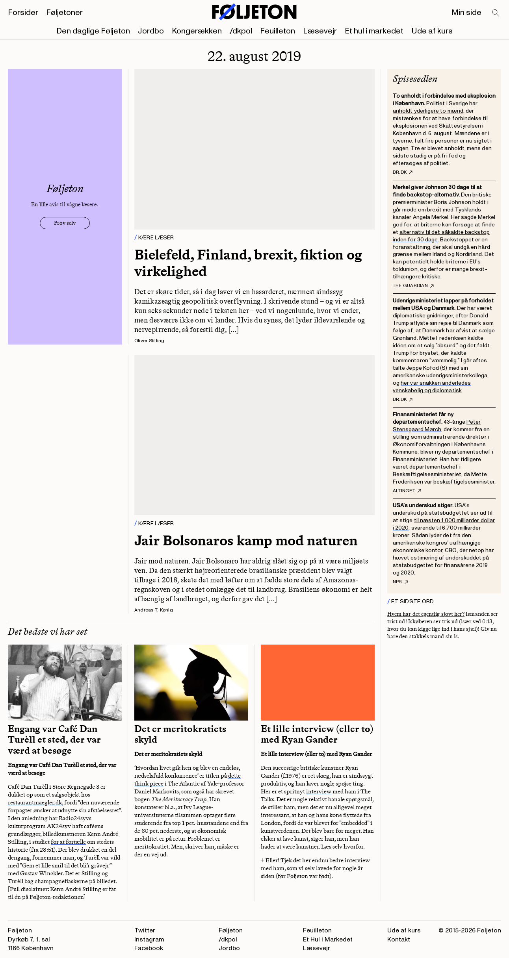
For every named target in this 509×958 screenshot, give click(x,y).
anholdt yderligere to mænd (428, 111)
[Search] (496, 13)
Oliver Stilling (149, 340)
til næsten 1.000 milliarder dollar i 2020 (444, 524)
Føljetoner (64, 12)
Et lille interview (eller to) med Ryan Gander (317, 734)
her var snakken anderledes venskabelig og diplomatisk (432, 386)
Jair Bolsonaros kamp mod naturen (246, 540)
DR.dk (402, 172)
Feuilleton (277, 31)
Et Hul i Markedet (328, 939)
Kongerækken (197, 31)
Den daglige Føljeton (93, 31)
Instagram (149, 939)
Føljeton (231, 930)
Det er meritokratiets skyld (180, 734)
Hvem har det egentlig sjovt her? (425, 614)
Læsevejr (320, 31)
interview (318, 791)
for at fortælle (68, 841)
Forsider (23, 12)
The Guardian (413, 286)
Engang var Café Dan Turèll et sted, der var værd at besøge (54, 739)
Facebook (148, 948)
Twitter (144, 930)
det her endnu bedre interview (331, 860)
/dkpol (241, 31)
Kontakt (398, 939)
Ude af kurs (432, 31)
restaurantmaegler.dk (35, 802)
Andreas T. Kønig (153, 610)
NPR (400, 582)
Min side (466, 12)
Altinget (407, 491)
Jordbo (151, 31)
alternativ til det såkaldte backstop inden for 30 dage (441, 235)
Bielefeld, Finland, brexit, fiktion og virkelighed (248, 262)
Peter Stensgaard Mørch (437, 425)
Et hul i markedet (374, 31)
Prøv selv (65, 223)
